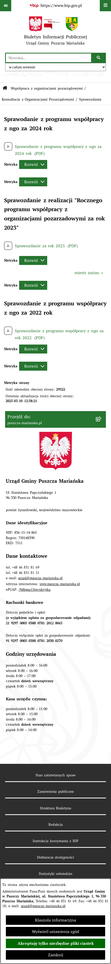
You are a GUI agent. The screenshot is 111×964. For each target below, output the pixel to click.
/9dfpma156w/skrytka (35, 589)
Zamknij (55, 955)
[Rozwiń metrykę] (33, 164)
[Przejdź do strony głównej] (55, 32)
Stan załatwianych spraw (55, 775)
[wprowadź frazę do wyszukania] (48, 58)
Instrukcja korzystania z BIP (55, 841)
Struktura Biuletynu (55, 808)
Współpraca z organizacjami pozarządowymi (47, 88)
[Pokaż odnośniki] (5, 5)
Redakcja (55, 824)
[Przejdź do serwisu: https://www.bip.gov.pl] (55, 5)
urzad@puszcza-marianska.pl (43, 906)
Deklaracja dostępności (55, 857)
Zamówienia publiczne (55, 791)
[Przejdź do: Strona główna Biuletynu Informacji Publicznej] (5, 88)
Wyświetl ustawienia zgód (55, 931)
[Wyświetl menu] (105, 5)
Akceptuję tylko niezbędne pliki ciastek (56, 943)
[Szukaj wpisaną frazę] (99, 58)
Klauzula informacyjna (55, 920)
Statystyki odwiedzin (55, 873)
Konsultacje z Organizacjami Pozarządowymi (38, 99)
